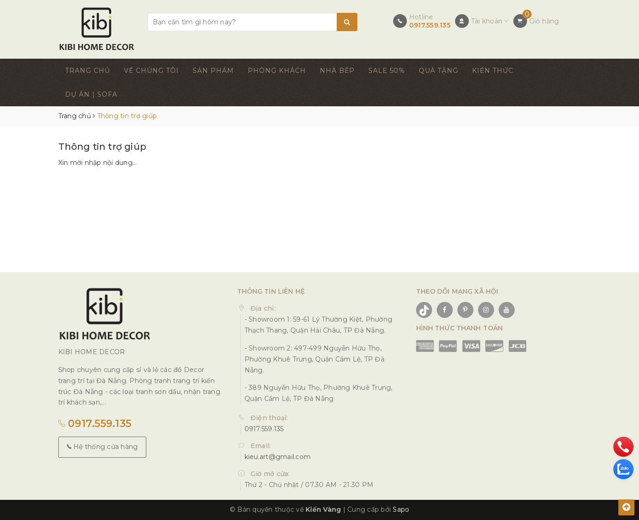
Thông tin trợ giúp (102, 146)
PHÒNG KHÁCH (277, 70)
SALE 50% (386, 70)
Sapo (401, 509)
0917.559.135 (429, 25)
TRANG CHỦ (87, 70)
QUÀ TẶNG (438, 70)
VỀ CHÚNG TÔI (151, 70)
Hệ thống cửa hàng (102, 447)
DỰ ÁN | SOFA (91, 94)
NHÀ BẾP (337, 70)
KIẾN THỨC (492, 70)
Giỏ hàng (544, 21)
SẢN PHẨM (213, 70)
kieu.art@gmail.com (277, 457)
